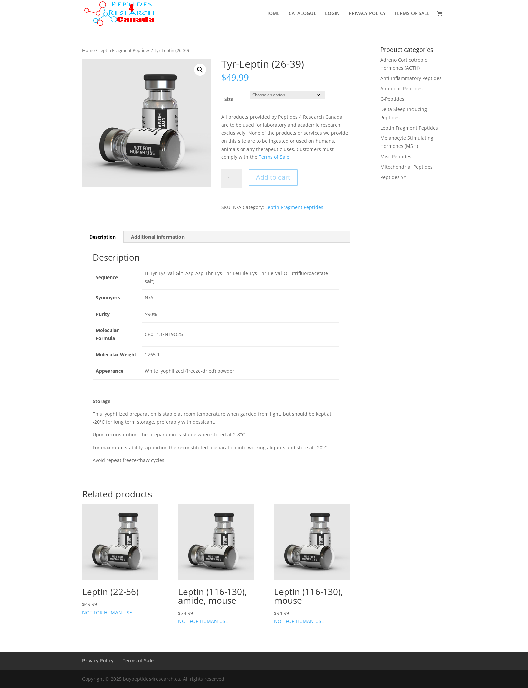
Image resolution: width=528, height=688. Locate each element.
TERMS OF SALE (412, 14)
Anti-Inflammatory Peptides (411, 78)
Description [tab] (102, 237)
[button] (200, 70)
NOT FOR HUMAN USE (120, 559)
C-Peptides (392, 99)
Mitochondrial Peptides (406, 167)
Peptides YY (393, 177)
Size (228, 99)
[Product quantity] (231, 178)
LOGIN (332, 14)
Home (88, 50)
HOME (272, 14)
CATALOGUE (302, 14)
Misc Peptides (395, 156)
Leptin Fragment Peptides (124, 50)
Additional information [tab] (158, 237)
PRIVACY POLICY (367, 14)
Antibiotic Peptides (401, 88)
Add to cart (273, 177)
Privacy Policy (98, 660)
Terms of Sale (274, 157)
